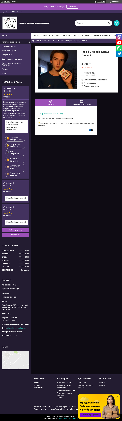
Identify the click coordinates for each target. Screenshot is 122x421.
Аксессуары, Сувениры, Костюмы (11, 64)
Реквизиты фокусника (45, 41)
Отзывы (102, 385)
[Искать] (109, 23)
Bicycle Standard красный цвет (12, 126)
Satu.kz (72, 416)
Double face (11, 130)
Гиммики (59, 41)
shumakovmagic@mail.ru (16, 328)
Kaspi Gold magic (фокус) (16, 198)
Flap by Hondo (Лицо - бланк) (51, 114)
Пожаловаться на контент (69, 418)
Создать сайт (5, 1)
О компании (38, 388)
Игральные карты (9, 46)
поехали (72, 6)
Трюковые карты (9, 50)
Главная (36, 35)
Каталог (37, 385)
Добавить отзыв (15, 230)
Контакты (66, 35)
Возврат (81, 388)
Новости (102, 382)
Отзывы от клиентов (101, 35)
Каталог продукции (11, 42)
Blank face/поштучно (14, 122)
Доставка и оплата (81, 35)
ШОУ (4, 73)
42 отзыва (101, 1)
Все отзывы (15, 235)
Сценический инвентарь (12, 59)
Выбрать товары (50, 35)
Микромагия (7, 55)
